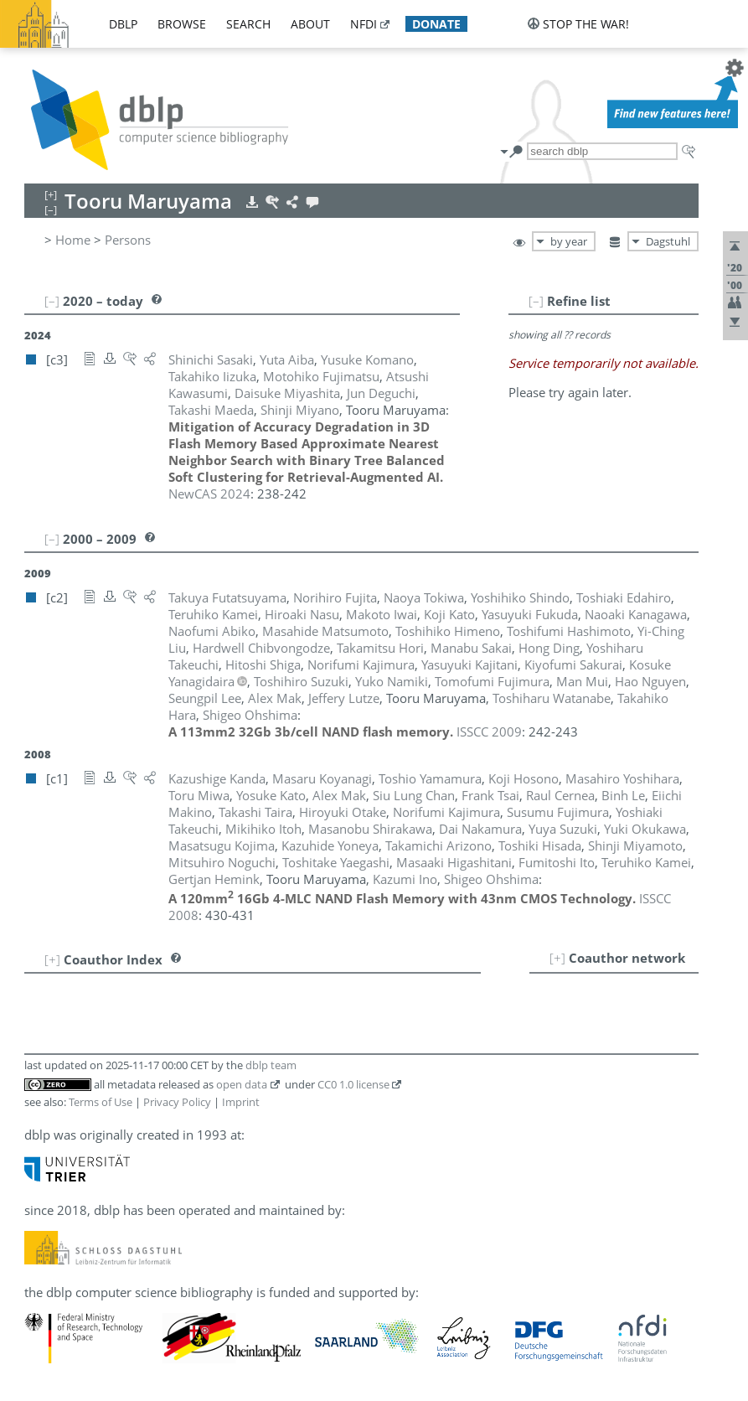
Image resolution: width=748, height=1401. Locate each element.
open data (241, 1084)
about (310, 24)
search (248, 24)
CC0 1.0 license (353, 1084)
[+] (557, 957)
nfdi (363, 24)
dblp (123, 24)
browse (181, 24)
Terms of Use (100, 1101)
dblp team (271, 1065)
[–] (536, 300)
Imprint (241, 1101)
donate (436, 24)
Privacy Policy (177, 1101)
